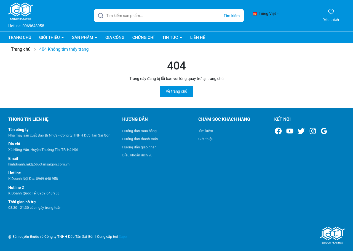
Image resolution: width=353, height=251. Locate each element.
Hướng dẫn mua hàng (139, 131)
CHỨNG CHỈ (143, 37)
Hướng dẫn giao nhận (139, 147)
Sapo (123, 236)
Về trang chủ (176, 91)
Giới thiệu (205, 139)
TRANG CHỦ (19, 37)
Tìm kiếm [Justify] (232, 16)
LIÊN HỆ (197, 37)
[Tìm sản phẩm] (169, 15)
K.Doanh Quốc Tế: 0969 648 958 (33, 193)
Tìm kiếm (205, 131)
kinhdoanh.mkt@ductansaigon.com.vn (38, 164)
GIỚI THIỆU (50, 37)
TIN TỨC (170, 37)
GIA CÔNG (114, 37)
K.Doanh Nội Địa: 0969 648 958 (33, 179)
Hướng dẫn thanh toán (140, 139)
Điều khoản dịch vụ (137, 155)
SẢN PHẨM (83, 37)
